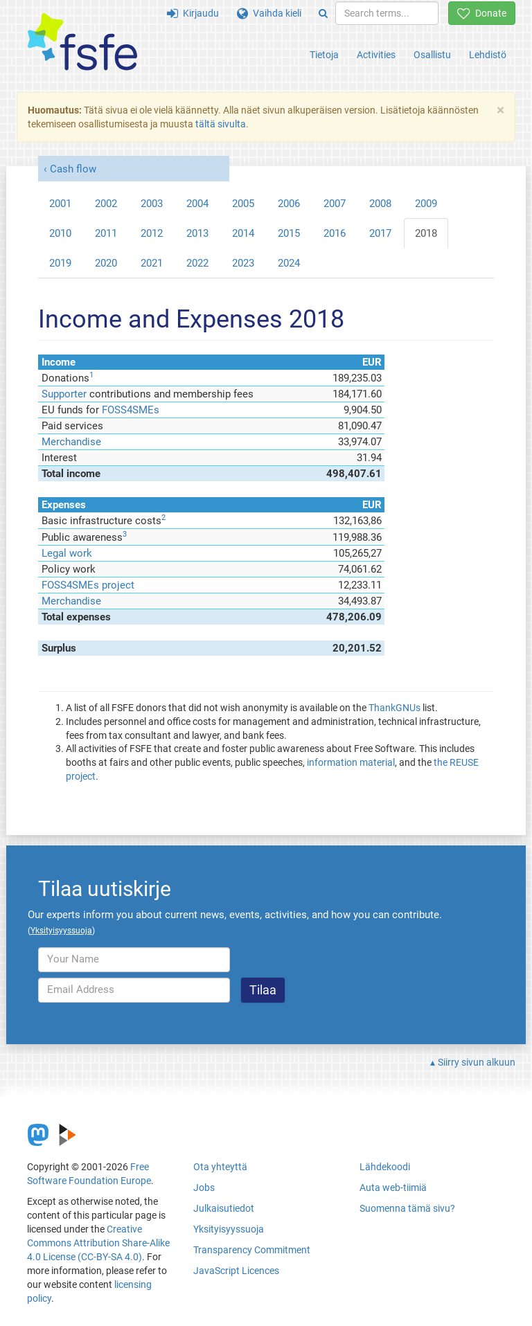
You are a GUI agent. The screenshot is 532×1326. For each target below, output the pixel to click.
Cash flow (73, 169)
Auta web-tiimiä (393, 1187)
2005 (243, 203)
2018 (426, 233)
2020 (106, 263)
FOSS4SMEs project (88, 585)
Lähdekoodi (385, 1166)
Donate (481, 13)
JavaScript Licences (236, 1270)
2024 (289, 263)
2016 (334, 233)
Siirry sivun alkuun (476, 1062)
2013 (197, 233)
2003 (152, 203)
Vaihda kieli (269, 13)
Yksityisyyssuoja (228, 1229)
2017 (380, 233)
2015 (289, 233)
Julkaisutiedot (223, 1208)
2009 (426, 203)
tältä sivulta (220, 123)
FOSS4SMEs (130, 410)
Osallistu (432, 54)
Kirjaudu (193, 13)
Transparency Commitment (251, 1249)
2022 (197, 263)
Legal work (67, 553)
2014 (243, 233)
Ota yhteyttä (220, 1166)
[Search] (323, 13)
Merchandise (71, 442)
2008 (380, 203)
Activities (376, 54)
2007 (334, 203)
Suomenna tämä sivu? (407, 1208)
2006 (289, 203)
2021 (152, 263)
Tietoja (324, 54)
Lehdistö (487, 54)
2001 (60, 203)
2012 (152, 233)
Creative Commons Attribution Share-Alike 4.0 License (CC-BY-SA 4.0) (98, 1243)
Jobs (204, 1187)
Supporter (64, 394)
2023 (243, 263)
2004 (197, 203)
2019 (60, 263)
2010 (60, 233)
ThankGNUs (394, 707)
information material (351, 762)
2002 (106, 203)
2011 (106, 233)
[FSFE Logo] (82, 42)
